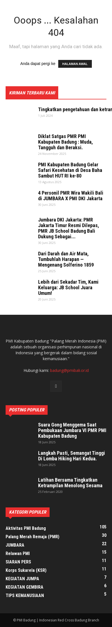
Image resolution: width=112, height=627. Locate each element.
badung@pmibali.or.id (69, 370)
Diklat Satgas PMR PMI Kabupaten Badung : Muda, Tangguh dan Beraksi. (65, 141)
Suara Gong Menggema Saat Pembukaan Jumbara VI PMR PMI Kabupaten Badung (72, 430)
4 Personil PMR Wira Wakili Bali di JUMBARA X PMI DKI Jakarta (70, 195)
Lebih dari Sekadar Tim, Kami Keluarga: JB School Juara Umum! (68, 287)
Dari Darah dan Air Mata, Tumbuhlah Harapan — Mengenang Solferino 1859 (66, 259)
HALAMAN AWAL (75, 64)
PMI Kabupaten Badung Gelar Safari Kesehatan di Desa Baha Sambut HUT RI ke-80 (70, 170)
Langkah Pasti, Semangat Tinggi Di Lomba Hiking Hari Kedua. (71, 455)
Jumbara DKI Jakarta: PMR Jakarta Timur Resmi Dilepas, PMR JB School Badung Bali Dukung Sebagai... (68, 228)
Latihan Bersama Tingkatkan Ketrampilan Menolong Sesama (70, 482)
